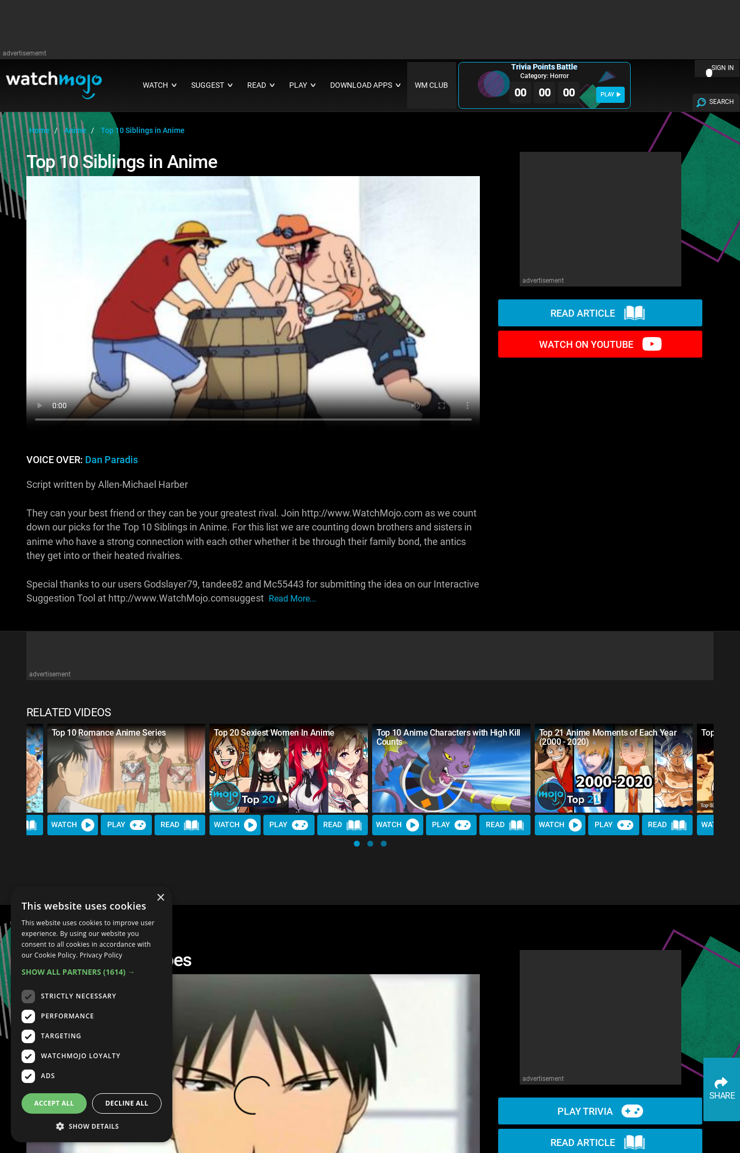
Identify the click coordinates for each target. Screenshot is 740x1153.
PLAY (610, 94)
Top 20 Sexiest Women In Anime (274, 733)
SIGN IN (722, 68)
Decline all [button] (127, 1103)
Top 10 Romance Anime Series (109, 733)
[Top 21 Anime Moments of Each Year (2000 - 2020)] (614, 768)
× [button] (160, 898)
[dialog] (91, 1014)
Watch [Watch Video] (72, 825)
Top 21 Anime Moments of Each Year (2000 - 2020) (607, 737)
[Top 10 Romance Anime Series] (126, 768)
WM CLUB (431, 85)
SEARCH (721, 102)
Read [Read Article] (179, 825)
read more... (292, 598)
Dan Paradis (111, 460)
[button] (357, 843)
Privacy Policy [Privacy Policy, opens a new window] (101, 955)
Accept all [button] (54, 1103)
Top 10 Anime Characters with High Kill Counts (448, 737)
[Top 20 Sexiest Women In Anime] (289, 768)
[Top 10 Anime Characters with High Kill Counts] (451, 768)
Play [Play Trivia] (126, 825)
